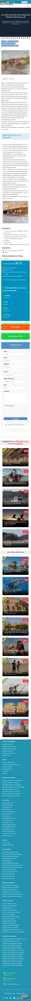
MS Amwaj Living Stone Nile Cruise (13, 865)
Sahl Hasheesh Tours (9, 831)
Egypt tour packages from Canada (13, 947)
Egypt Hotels (7, 755)
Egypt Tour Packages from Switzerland (14, 958)
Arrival (5, 357)
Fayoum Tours (7, 816)
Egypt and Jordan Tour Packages (12, 929)
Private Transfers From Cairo (11, 782)
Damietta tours (8, 809)
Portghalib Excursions (8, 43)
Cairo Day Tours (8, 807)
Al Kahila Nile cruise (9, 878)
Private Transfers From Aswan (12, 791)
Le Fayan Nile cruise (9, 876)
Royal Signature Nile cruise (11, 863)
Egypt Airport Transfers (10, 746)
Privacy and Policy (7, 766)
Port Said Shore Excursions (11, 885)
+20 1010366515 (11, 978)
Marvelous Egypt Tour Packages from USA (15, 939)
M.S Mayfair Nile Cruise (10, 869)
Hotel (5, 385)
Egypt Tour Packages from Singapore (13, 954)
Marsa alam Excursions (10, 824)
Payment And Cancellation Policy (10, 764)
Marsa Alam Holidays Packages (12, 912)
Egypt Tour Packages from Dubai (12, 945)
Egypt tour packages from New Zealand (14, 952)
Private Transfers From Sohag (12, 795)
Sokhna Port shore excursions (12, 892)
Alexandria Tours (8, 803)
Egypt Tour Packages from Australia (13, 943)
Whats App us (15, 424)
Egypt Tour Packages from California (13, 956)
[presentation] (16, 413)
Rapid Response (9, 405)
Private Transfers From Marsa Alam (13, 780)
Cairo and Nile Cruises (10, 903)
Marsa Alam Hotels (9, 845)
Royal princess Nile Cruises (11, 852)
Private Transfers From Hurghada (12, 785)
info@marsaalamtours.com (14, 984)
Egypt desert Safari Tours (10, 905)
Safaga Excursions (9, 829)
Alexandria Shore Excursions (11, 887)
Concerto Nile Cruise (9, 874)
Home (3, 41)
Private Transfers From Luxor (11, 789)
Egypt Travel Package (9, 753)
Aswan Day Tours (8, 805)
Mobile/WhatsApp (9, 378)
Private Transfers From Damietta (12, 793)
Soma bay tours (8, 835)
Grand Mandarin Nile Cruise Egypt (13, 854)
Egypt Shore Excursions (10, 748)
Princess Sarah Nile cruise (11, 871)
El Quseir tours (8, 813)
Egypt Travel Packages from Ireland (13, 961)
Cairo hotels (7, 842)
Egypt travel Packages (10, 923)
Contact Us (5, 771)
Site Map (4, 773)
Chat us (25, 996)
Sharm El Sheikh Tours (10, 833)
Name (5, 351)
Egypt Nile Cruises (9, 751)
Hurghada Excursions (9, 818)
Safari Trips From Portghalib (10, 45)
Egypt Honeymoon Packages (11, 925)
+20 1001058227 (11, 973)
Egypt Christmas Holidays (10, 910)
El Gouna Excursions (9, 811)
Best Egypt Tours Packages (11, 927)
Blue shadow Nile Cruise (10, 858)
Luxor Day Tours (8, 820)
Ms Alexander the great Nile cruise (13, 867)
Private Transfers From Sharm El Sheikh (14, 787)
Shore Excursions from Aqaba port (13, 896)
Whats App (7, 975)
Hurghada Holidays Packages (11, 916)
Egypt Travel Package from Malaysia (13, 965)
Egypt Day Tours (12, 41)
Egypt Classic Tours (9, 907)
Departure (6, 364)
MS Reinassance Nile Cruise (11, 856)
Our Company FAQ (7, 769)
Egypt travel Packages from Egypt (12, 963)
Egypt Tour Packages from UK (12, 941)
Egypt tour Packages (9, 918)
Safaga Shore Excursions (10, 889)
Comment (6, 391)
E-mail (6, 372)
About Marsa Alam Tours (8, 762)
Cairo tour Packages (9, 914)
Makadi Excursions (9, 822)
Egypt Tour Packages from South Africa (14, 950)
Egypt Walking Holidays (10, 921)
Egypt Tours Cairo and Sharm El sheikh (14, 932)
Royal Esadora (8, 861)
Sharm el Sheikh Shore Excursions (13, 894)
